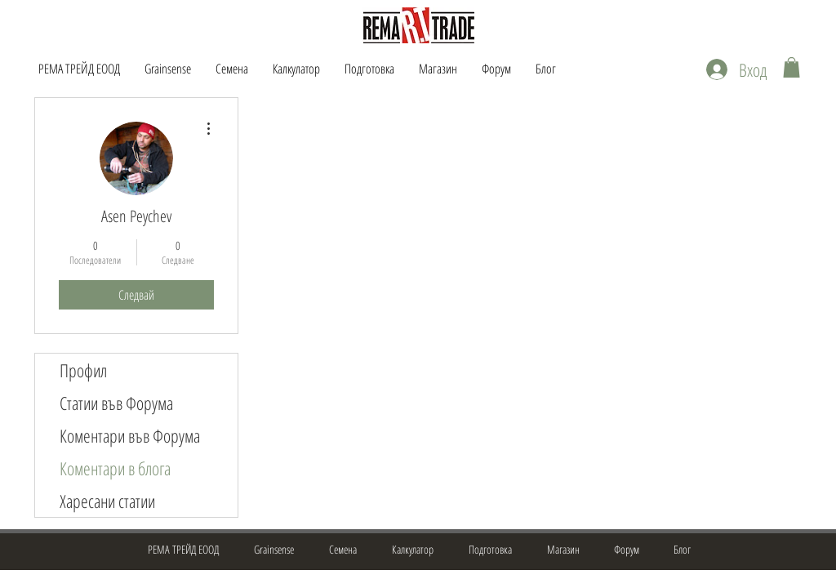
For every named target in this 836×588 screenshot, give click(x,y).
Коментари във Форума (130, 435)
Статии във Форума (116, 402)
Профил (83, 370)
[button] (791, 67)
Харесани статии (107, 500)
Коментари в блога (115, 468)
